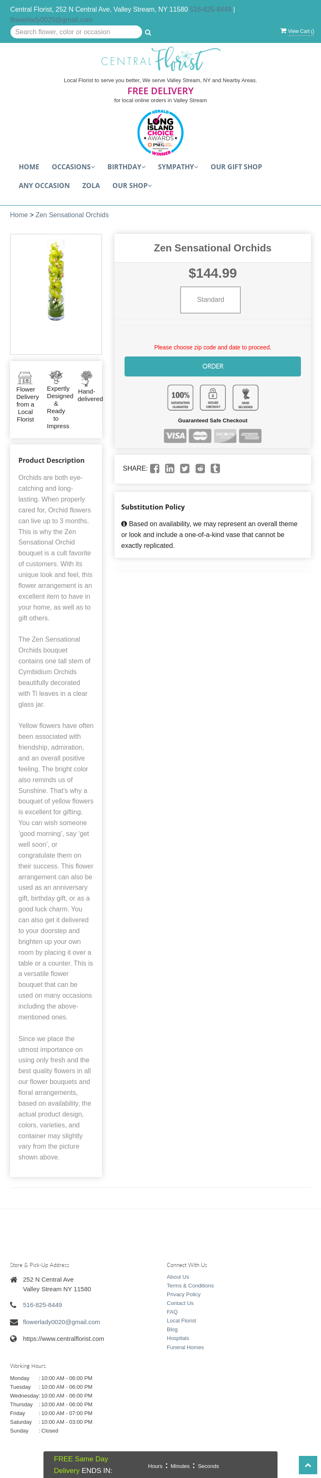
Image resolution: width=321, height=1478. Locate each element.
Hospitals (178, 1338)
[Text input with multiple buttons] (76, 32)
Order (213, 365)
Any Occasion (44, 185)
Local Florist (181, 1320)
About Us (178, 1277)
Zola (91, 185)
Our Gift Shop (236, 166)
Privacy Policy (184, 1294)
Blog (172, 1329)
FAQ (172, 1312)
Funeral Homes (185, 1347)
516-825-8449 (211, 9)
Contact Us (180, 1303)
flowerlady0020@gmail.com (51, 19)
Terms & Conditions (190, 1285)
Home (29, 166)
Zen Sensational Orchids (72, 214)
